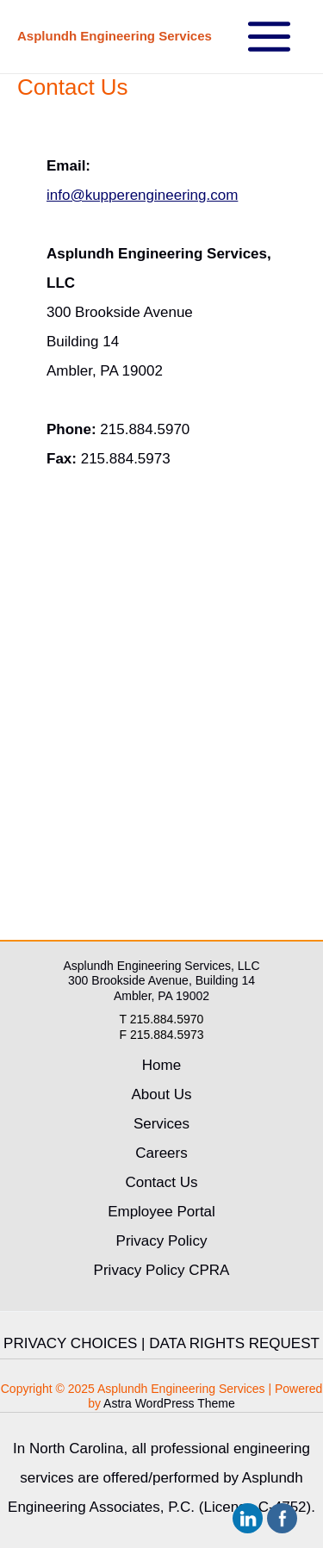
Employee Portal (161, 1211)
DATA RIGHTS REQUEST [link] (234, 1343)
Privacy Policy (162, 1241)
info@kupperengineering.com (142, 195)
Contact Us (161, 1182)
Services (161, 1124)
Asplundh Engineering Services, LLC (161, 966)
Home (161, 1065)
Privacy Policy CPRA (162, 1270)
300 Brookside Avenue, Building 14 (161, 980)
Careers (161, 1153)
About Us (162, 1094)
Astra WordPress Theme (169, 1403)
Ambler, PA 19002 (161, 996)
